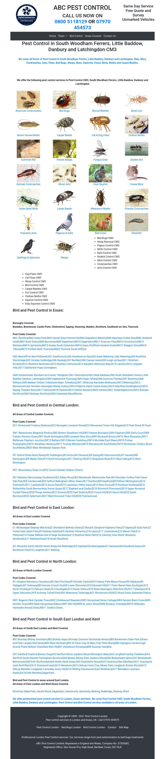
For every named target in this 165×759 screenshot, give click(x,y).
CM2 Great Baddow (98, 375)
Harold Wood (43, 691)
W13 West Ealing (120, 458)
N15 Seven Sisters (78, 589)
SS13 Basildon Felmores (63, 363)
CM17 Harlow (43, 389)
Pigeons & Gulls (64, 233)
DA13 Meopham (63, 665)
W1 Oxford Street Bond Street (29, 455)
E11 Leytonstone (108, 531)
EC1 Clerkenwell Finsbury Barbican (32, 425)
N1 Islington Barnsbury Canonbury (31, 581)
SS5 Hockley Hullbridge (39, 360)
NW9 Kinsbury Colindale (113, 603)
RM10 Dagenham (83, 341)
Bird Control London (94, 727)
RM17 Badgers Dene (128, 345)
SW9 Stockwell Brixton (104, 436)
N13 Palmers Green (39, 589)
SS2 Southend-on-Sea (79, 356)
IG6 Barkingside (95, 546)
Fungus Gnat (100, 159)
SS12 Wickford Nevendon (36, 363)
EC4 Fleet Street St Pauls (137, 425)
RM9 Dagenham (65, 341)
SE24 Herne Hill (114, 492)
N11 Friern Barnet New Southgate (124, 585)
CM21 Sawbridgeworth (119, 389)
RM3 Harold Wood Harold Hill (63, 337)
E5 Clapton (127, 527)
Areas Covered (93, 36)
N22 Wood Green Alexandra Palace (131, 592)
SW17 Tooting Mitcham (68, 444)
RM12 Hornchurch (127, 341)
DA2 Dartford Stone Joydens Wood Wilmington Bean (80, 654)
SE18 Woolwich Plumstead (106, 488)
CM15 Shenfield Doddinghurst (124, 386)
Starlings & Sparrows (28, 257)
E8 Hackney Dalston (50, 531)
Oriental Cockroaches (136, 208)
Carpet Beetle (64, 135)
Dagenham (48, 672)
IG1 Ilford (18, 546)
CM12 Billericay (124, 382)
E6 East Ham (141, 527)
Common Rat (28, 159)
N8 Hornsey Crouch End (51, 585)
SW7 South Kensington (50, 436)
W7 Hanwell (127, 455)
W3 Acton (68, 455)
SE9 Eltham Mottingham (125, 481)
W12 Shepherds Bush (98, 458)
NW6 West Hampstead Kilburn (44, 603)
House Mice (136, 184)
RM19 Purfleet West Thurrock (37, 349)
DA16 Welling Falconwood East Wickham (88, 669)
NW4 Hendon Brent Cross (130, 600)
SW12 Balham (52, 440)
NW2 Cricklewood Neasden (65, 600)
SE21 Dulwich (59, 492)
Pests (61, 36)
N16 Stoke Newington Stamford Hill (107, 589)
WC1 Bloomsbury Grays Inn (28, 470)
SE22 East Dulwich (77, 492)
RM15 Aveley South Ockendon (58, 345)
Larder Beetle (64, 208)
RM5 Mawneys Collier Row (121, 337)
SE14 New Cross (102, 484)
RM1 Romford (20, 337)
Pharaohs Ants (28, 233)
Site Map (124, 727)
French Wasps (64, 159)
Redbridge (106, 691)
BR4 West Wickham (55, 643)
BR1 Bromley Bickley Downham (30, 639)
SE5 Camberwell (32, 481)
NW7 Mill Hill (69, 603)
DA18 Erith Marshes (31, 672)
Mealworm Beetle (100, 208)
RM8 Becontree (47, 341)
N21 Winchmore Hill (101, 592)
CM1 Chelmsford (78, 375)
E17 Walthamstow (35, 538)
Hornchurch (71, 691)
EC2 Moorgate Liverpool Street (68, 425)
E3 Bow (86, 527)
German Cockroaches (28, 184)
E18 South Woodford (56, 538)
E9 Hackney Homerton (73, 531)
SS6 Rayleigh (59, 360)
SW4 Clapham (117, 432)
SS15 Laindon (118, 363)
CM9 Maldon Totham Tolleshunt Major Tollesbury (49, 382)
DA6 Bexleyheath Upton (119, 657)
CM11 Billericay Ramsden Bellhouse (96, 382)
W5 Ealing (94, 455)
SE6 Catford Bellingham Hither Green (62, 481)
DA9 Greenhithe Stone (88, 661)
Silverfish (137, 233)
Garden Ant (136, 159)
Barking (95, 691)
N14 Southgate (59, 589)
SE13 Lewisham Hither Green (76, 484)
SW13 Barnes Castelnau (73, 440)
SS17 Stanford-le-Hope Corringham (37, 367)
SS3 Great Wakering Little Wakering (110, 356)
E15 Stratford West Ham (83, 535)
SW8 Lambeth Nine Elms (77, 436)
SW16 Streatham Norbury (41, 444)
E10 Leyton (93, 531)
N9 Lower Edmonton (75, 585)
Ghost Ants (64, 184)
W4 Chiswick (81, 455)
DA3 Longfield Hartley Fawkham (127, 654)
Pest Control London (47, 727)
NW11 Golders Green (51, 607)
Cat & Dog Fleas (100, 135)
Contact (112, 727)
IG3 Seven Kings (48, 546)
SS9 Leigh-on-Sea (111, 360)
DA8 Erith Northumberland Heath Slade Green (50, 661)
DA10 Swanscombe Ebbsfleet (116, 661)
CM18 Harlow (59, 389)
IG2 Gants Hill (30, 546)
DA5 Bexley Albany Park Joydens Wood (84, 657)
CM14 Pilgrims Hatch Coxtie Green (88, 386)
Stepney (117, 691)
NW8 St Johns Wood (88, 603)
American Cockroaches (28, 110)
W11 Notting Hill (77, 458)
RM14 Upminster (32, 345)
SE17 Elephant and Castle (76, 488)
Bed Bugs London (71, 727)
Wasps (64, 257)
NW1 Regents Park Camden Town (31, 600)
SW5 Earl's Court (134, 432)
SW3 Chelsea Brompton (96, 432)
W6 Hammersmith (110, 455)
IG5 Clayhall (79, 546)
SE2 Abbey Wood (64, 477)
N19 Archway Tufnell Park (46, 592)
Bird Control (76, 36)
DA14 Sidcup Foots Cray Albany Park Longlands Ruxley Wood (106, 665)
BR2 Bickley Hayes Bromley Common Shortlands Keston (78, 639)
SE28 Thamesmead (86, 496)
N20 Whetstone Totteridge (74, 592)
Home (52, 36)
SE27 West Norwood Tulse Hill (58, 496)
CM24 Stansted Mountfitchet (66, 393)
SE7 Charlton (90, 481)
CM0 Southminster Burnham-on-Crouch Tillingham (40, 375)
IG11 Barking (52, 549)
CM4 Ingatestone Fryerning (61, 378)
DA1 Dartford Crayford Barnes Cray (32, 654)
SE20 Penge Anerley (40, 492)
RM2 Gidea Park (37, 337)
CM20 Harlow (98, 389)
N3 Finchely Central (80, 581)
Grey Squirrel (100, 184)
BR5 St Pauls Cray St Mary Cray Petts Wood (90, 643)
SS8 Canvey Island (91, 360)
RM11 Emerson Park (105, 341)
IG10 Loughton (37, 549)
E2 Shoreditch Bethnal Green (65, 527)
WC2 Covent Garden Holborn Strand (62, 470)
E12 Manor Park (127, 531)
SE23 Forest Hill (96, 492)
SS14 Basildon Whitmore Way (94, 363)
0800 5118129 (71, 21)
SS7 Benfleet (74, 360)
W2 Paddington (54, 455)
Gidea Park (29, 691)
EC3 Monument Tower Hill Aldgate (104, 425)
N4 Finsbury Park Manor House (108, 581)
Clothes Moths (137, 135)
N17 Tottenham (136, 589)
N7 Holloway (30, 585)
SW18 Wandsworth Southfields (99, 444)
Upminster (84, 691)
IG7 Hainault (111, 546)
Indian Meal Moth (28, 208)
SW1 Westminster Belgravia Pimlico (32, 432)
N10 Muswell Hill (96, 585)
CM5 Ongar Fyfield (86, 378)
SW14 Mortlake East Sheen (102, 440)
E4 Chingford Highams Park (105, 527)
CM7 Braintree (130, 378)
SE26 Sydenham (32, 496)
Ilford (126, 691)
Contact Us (110, 36)
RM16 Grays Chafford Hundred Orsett (95, 345)
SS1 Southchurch (57, 356)
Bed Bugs (64, 110)
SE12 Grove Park (50, 484)
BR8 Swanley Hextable (99, 646)
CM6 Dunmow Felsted (109, 378)
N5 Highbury (133, 581)
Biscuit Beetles (100, 110)
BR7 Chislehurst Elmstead (72, 646)
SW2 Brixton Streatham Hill (67, 432)
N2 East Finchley (60, 581)
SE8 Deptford (104, 481)
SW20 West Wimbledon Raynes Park (46, 447)
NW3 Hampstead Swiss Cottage (98, 600)
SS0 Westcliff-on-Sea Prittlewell (30, 356)
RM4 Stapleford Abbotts (92, 337)
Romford (17, 691)
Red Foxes (100, 233)
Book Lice (136, 110)
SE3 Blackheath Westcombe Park (92, 477)
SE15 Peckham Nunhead (125, 484)
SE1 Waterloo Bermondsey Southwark (33, 477)
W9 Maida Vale (34, 458)
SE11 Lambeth (33, 484)
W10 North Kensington (55, 458)
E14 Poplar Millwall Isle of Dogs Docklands (45, 535)
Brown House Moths (28, 135)
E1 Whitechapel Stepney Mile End (31, 527)
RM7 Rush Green (29, 341)
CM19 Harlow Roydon (79, 389)
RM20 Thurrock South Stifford (69, 349)
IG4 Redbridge (65, 546)
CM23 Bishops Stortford (36, 393)
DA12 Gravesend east (42, 665)
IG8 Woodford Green (130, 546)
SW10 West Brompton (129, 436)
